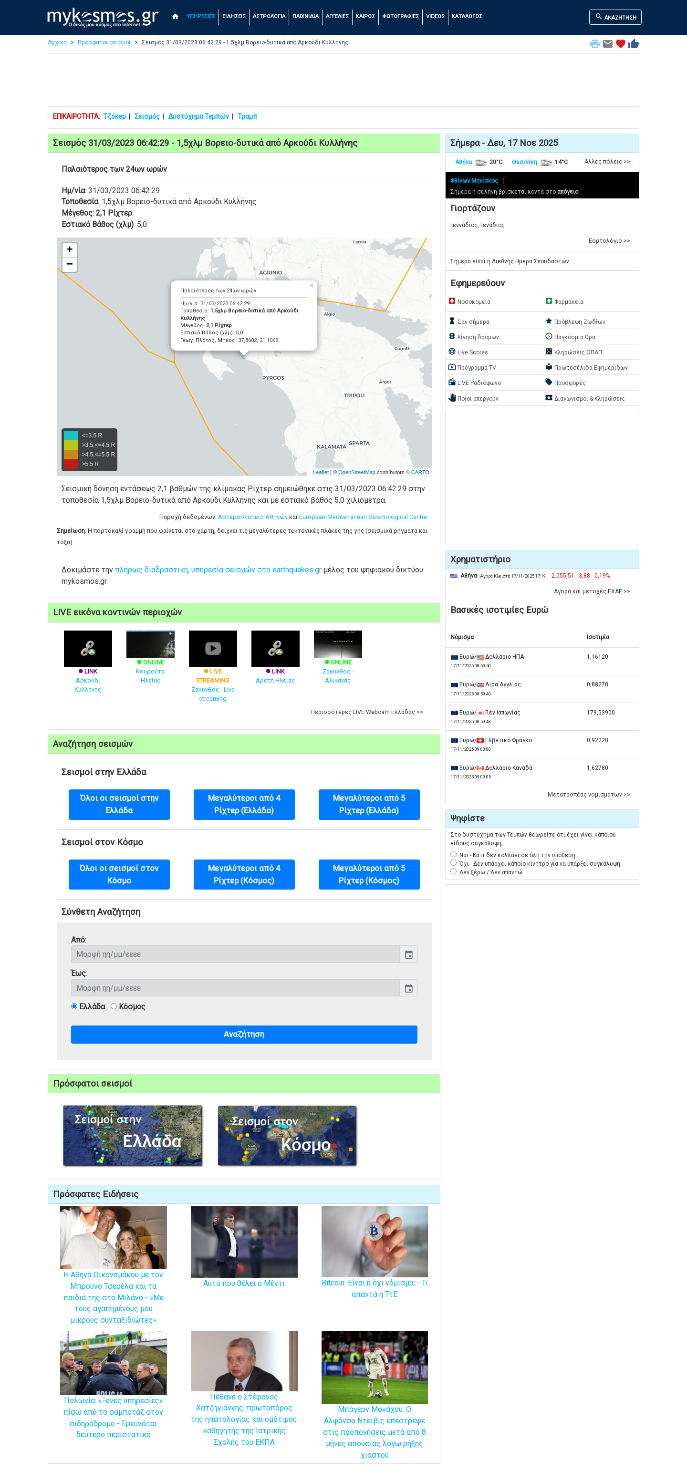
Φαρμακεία (564, 301)
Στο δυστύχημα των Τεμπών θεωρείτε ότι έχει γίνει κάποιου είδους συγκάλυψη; (533, 839)
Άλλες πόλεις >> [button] (607, 161)
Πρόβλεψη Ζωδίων (575, 321)
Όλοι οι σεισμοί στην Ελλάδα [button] (119, 804)
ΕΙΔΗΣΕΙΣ (234, 16)
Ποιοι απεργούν (473, 398)
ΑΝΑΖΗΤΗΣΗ (615, 16)
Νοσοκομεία (469, 301)
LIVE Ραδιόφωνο (474, 382)
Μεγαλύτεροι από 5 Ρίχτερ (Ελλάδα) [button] (369, 804)
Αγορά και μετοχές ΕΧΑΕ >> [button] (592, 591)
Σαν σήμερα (468, 321)
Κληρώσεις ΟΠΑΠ (573, 351)
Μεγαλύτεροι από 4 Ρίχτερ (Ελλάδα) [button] (244, 804)
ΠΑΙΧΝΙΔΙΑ (305, 16)
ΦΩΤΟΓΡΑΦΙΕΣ (400, 16)
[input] (235, 954)
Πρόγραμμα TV (472, 367)
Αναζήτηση (244, 1034)
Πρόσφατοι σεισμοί (104, 42)
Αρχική (57, 42)
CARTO (420, 472)
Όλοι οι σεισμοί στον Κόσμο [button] (119, 874)
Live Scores (468, 351)
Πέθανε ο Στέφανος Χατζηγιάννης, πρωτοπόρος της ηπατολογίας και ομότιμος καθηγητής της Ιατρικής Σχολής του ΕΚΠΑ (244, 1401)
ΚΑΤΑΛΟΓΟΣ (467, 16)
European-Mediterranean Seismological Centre (363, 516)
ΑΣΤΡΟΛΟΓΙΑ (269, 16)
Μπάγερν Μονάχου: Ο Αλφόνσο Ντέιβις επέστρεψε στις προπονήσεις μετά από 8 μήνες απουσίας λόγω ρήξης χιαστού (375, 1411)
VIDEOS (435, 16)
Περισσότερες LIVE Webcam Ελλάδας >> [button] (367, 712)
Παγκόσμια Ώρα (570, 336)
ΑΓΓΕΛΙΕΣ (337, 16)
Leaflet (321, 472)
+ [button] (69, 250)
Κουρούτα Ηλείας (150, 662)
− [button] (69, 265)
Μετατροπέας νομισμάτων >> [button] (589, 794)
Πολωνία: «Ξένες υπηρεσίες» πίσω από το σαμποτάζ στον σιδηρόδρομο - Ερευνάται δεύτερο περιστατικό (113, 1399)
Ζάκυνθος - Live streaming (213, 673)
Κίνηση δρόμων (473, 336)
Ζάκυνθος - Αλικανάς (338, 662)
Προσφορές (565, 382)
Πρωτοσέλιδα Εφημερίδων (586, 367)
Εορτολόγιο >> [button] (609, 241)
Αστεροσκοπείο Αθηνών (253, 516)
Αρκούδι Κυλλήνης (88, 668)
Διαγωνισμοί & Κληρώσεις (585, 398)
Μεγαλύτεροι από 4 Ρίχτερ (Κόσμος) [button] (244, 874)
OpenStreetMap (356, 472)
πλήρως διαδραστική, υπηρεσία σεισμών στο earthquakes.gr (218, 569)
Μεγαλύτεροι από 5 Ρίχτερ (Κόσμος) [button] (369, 874)
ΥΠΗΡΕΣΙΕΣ (201, 16)
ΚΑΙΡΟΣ (365, 16)
